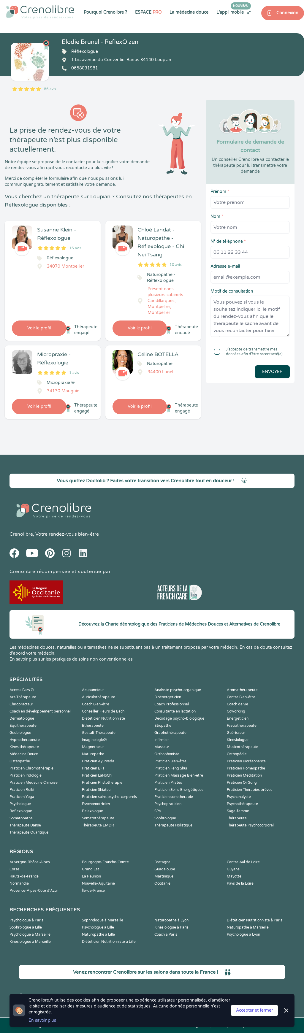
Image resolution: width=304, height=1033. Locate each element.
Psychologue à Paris (26, 920)
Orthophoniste (166, 754)
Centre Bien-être (241, 697)
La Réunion (91, 876)
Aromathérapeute (242, 690)
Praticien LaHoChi (97, 775)
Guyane (233, 869)
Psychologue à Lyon (243, 934)
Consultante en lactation (175, 711)
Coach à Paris (165, 934)
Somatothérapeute (98, 818)
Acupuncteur (93, 690)
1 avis (74, 373)
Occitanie (162, 883)
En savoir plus (42, 1020)
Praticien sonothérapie (173, 797)
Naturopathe (93, 754)
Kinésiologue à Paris (171, 927)
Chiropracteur (21, 704)
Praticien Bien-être (170, 761)
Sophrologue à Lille (26, 927)
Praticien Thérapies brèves (249, 790)
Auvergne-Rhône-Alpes (30, 862)
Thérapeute (237, 818)
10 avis (176, 265)
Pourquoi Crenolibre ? (105, 12)
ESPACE (148, 12)
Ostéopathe (20, 761)
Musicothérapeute (242, 747)
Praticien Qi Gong (242, 782)
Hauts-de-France (24, 876)
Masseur (161, 747)
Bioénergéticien (167, 697)
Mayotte (234, 876)
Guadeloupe (164, 869)
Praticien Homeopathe (246, 768)
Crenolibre (21, 534)
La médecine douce (189, 12)
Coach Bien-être (95, 704)
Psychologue (20, 804)
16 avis (75, 248)
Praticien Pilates (168, 782)
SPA (157, 811)
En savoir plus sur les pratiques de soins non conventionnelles (71, 659)
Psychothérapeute (242, 804)
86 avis (50, 89)
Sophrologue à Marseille (102, 920)
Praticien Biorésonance (246, 761)
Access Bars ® (22, 690)
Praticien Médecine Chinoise (34, 782)
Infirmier (161, 740)
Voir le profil (39, 328)
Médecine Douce (24, 754)
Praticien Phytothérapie (102, 782)
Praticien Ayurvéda (98, 761)
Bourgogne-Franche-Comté (105, 862)
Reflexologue (21, 811)
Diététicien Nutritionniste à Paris (254, 920)
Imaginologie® (94, 740)
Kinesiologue (237, 740)
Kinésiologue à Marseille (30, 942)
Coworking (236, 711)
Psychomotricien (96, 804)
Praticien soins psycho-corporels (109, 797)
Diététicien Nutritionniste (103, 718)
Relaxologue (92, 811)
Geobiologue (20, 733)
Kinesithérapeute (24, 747)
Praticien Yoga (22, 797)
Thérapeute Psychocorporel (250, 825)
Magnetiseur (93, 747)
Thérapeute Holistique (173, 825)
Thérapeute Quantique (29, 832)
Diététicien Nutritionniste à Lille (109, 942)
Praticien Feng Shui (170, 768)
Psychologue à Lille (98, 927)
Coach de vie (237, 704)
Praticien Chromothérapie (31, 768)
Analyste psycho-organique (177, 690)
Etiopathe (162, 725)
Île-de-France (93, 890)
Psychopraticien (167, 804)
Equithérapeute (23, 725)
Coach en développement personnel (40, 711)
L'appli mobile (233, 12)
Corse (14, 869)
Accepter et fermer (254, 1010)
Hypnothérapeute (25, 740)
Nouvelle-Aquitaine (98, 883)
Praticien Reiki (22, 790)
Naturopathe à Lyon (171, 920)
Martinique (163, 876)
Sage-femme (238, 811)
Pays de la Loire (240, 883)
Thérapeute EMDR (98, 825)
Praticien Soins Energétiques (178, 790)
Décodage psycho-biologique (179, 718)
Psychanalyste (239, 797)
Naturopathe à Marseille (248, 927)
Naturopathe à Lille (98, 934)
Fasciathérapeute (241, 725)
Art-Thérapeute (23, 697)
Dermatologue (22, 718)
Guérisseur (236, 733)
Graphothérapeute (170, 733)
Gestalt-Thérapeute (98, 733)
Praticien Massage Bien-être (178, 775)
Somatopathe (21, 818)
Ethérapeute (93, 725)
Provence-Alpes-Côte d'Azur (34, 890)
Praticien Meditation (244, 775)
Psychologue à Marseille (30, 934)
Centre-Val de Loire (243, 862)
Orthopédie (237, 754)
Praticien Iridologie (26, 775)
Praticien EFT (93, 768)
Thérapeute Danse (25, 825)
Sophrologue (165, 818)
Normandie (19, 883)
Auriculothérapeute (98, 697)
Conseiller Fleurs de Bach (103, 711)
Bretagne (162, 862)
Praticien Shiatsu (96, 790)
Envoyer (272, 371)
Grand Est (90, 869)
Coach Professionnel (171, 704)
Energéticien (237, 718)
